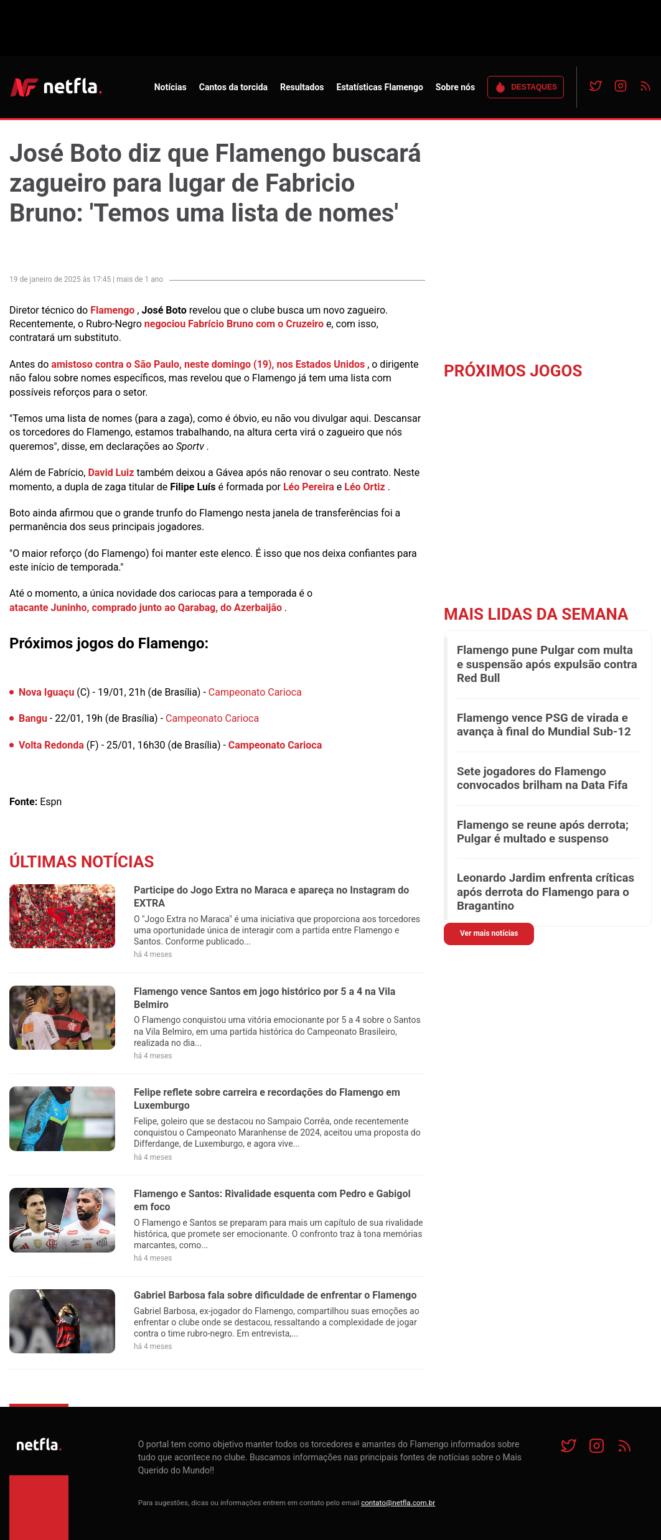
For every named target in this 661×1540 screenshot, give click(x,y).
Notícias (170, 87)
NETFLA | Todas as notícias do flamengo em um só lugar (56, 87)
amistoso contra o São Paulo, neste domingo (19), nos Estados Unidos (208, 364)
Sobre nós (455, 87)
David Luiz (111, 472)
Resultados (302, 87)
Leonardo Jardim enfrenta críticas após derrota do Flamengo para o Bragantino (545, 892)
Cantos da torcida (233, 87)
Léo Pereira (308, 487)
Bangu (33, 718)
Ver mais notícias (489, 933)
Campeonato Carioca (255, 692)
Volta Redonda (51, 745)
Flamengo (112, 310)
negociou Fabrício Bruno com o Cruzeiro (234, 324)
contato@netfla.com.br (398, 1502)
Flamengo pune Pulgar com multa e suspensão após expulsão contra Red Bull (547, 664)
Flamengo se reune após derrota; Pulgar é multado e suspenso (543, 832)
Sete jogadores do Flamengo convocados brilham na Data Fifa (542, 778)
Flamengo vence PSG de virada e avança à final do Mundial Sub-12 (544, 725)
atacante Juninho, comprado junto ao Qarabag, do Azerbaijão (145, 608)
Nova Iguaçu (46, 692)
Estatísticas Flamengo (380, 87)
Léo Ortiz (364, 487)
